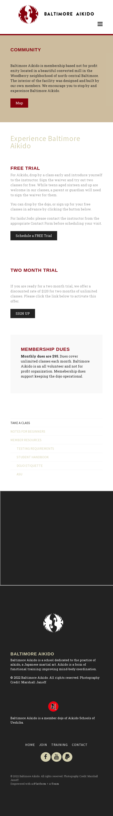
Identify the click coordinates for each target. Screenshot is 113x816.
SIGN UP (23, 313)
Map (19, 103)
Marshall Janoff (33, 682)
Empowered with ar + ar (34, 783)
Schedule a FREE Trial (34, 235)
